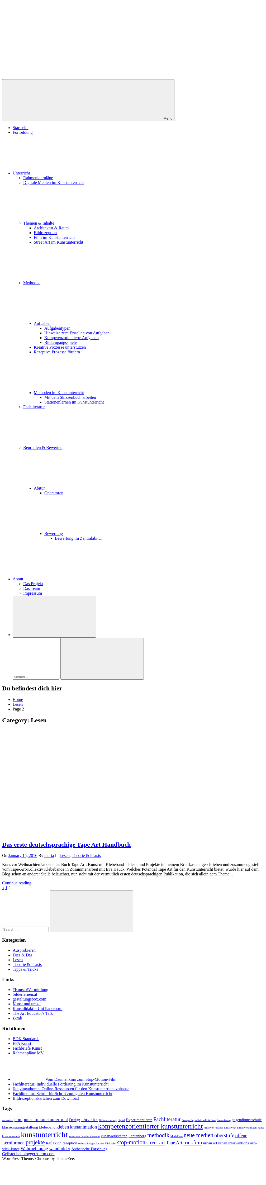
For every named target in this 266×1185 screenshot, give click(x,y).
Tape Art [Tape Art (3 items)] (174, 1142)
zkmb (17, 1018)
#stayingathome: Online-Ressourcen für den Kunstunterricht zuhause (71, 1089)
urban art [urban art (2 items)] (210, 1143)
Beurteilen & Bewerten (82, 447)
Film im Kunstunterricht (54, 237)
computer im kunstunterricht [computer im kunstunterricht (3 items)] (41, 1119)
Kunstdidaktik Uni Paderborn (37, 1008)
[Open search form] (54, 617)
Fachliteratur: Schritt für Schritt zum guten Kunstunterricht (62, 1093)
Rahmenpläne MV (28, 1053)
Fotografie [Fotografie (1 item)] (187, 1120)
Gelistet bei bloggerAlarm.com (28, 1153)
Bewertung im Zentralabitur (78, 538)
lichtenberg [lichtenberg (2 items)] (137, 1136)
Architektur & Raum (51, 228)
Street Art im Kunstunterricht (58, 242)
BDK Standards (26, 1038)
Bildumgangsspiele (60, 342)
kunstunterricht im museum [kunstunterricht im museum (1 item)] (84, 1136)
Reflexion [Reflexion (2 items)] (53, 1143)
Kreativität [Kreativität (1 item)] (230, 1127)
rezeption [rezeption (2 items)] (70, 1143)
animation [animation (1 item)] (7, 1120)
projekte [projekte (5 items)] (35, 1142)
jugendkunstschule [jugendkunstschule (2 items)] (247, 1120)
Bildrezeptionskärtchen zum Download (46, 1098)
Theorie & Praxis (86, 855)
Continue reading (16, 883)
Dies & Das (22, 955)
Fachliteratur (34, 407)
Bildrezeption (45, 232)
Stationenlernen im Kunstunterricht (74, 402)
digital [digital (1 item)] (121, 1120)
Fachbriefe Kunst (27, 1048)
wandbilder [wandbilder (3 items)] (59, 1148)
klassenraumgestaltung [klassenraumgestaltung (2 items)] (20, 1127)
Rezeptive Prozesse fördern (57, 352)
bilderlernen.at (25, 994)
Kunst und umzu (27, 1004)
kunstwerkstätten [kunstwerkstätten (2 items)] (114, 1136)
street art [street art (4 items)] (155, 1142)
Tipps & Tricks (25, 969)
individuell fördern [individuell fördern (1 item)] (205, 1120)
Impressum (32, 593)
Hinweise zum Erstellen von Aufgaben (77, 333)
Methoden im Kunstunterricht (98, 392)
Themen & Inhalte (78, 223)
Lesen (65, 855)
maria (49, 855)
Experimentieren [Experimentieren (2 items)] (139, 1120)
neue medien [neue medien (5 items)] (198, 1135)
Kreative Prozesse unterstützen (60, 347)
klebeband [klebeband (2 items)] (47, 1127)
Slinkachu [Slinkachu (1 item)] (110, 1143)
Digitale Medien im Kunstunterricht (53, 182)
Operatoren (53, 493)
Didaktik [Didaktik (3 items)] (89, 1119)
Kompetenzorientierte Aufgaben (71, 337)
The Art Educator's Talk (33, 1013)
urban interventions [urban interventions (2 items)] (233, 1143)
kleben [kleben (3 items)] (62, 1127)
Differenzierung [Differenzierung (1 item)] (108, 1120)
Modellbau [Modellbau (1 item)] (176, 1136)
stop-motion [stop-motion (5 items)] (131, 1142)
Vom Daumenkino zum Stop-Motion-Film (80, 1079)
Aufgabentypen (57, 328)
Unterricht (61, 173)
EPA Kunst (22, 1043)
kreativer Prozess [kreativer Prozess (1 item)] (213, 1127)
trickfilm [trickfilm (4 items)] (192, 1142)
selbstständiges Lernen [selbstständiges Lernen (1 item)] (91, 1143)
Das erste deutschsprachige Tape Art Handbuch (66, 844)
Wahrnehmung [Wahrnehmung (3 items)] (34, 1148)
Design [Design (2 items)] (74, 1120)
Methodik (71, 283)
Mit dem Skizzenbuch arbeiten (70, 397)
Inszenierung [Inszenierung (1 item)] (224, 1120)
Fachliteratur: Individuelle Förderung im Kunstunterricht (60, 1084)
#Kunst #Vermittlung (30, 989)
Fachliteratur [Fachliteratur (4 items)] (166, 1119)
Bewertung (93, 533)
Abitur (79, 488)
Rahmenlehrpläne (38, 178)
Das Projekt (33, 583)
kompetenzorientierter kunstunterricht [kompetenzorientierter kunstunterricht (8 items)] (150, 1126)
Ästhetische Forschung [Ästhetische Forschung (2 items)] (89, 1149)
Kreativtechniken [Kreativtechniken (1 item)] (246, 1127)
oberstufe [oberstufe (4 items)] (224, 1135)
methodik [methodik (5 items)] (158, 1135)
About (57, 579)
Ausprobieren (24, 950)
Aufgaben (82, 323)
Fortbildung (23, 132)
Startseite (20, 127)
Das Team (31, 588)
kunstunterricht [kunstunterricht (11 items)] (44, 1134)
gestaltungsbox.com (29, 999)
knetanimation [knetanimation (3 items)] (83, 1127)
